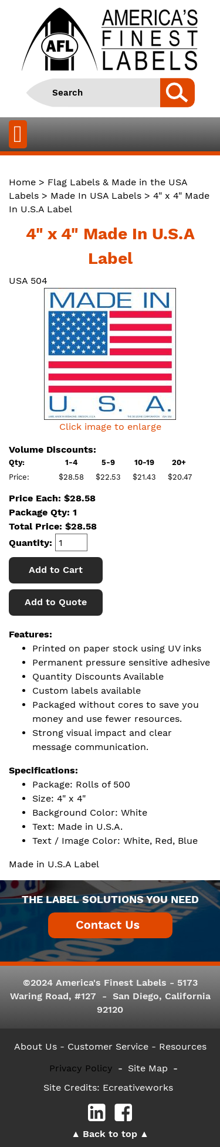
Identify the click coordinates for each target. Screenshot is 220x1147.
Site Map (148, 1068)
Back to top (110, 1133)
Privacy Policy (81, 1068)
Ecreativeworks (138, 1087)
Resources (183, 1046)
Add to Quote (56, 602)
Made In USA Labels (95, 195)
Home (22, 182)
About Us (35, 1046)
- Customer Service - (108, 1046)
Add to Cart (56, 569)
